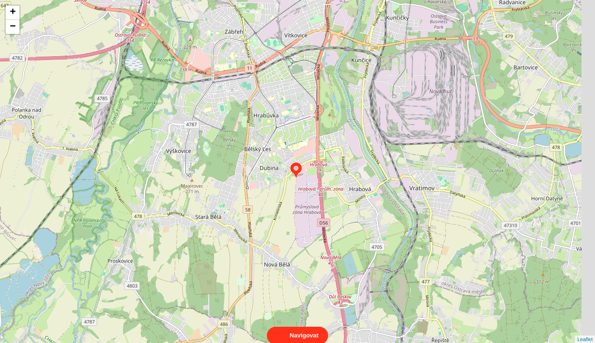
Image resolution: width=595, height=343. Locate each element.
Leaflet (585, 331)
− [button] (13, 27)
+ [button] (13, 13)
